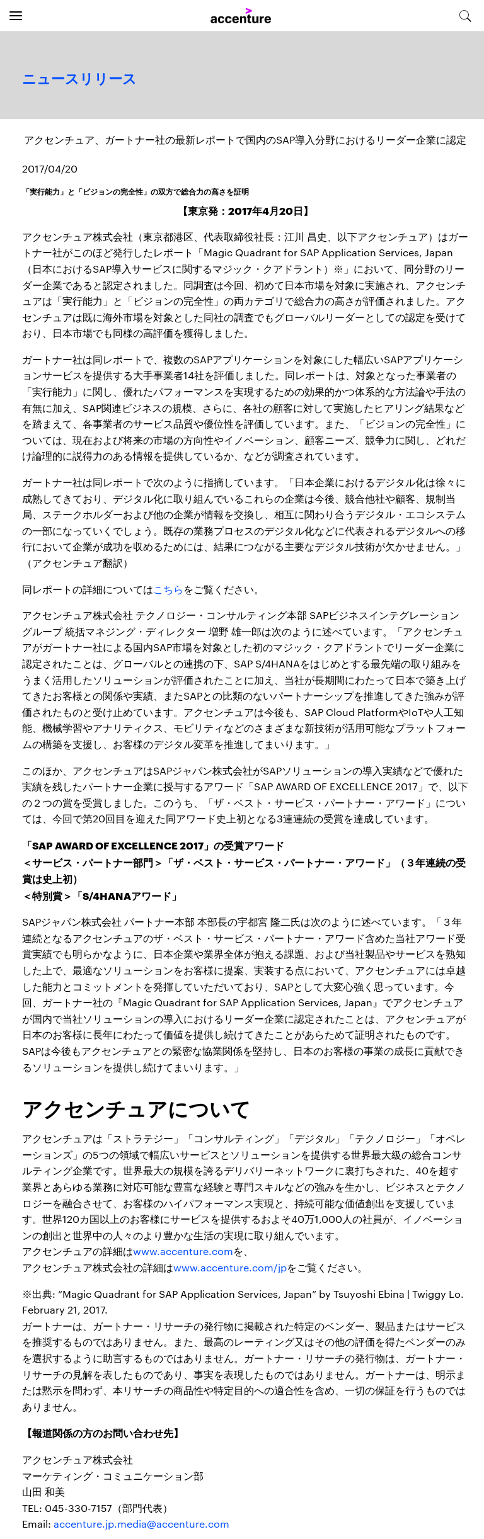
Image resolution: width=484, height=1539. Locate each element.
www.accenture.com (183, 1251)
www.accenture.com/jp (230, 1267)
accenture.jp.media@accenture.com (141, 1523)
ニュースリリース (79, 79)
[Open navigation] (15, 15)
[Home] (240, 16)
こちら (168, 589)
